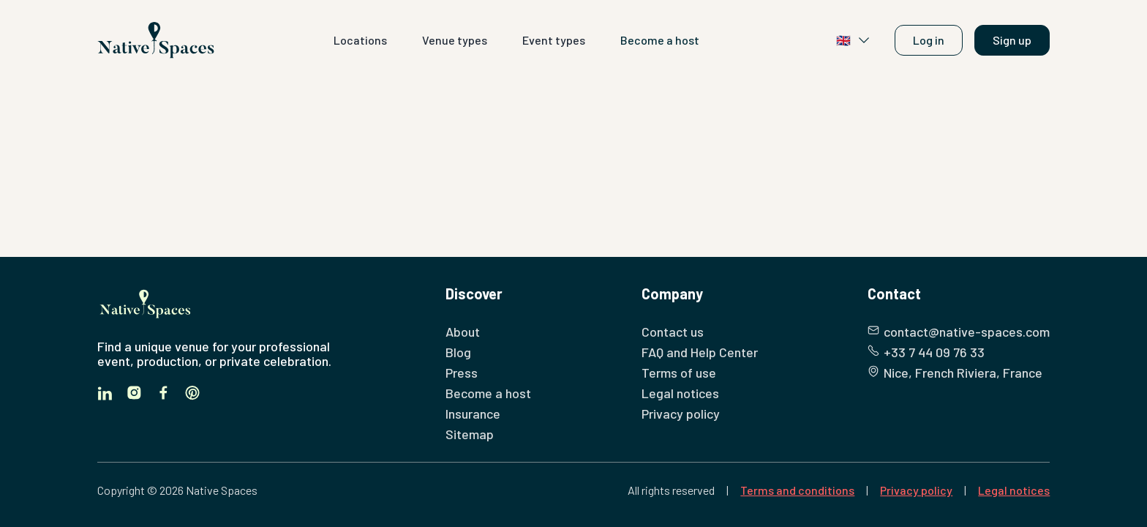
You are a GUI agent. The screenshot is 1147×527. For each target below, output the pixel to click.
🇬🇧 (853, 40)
